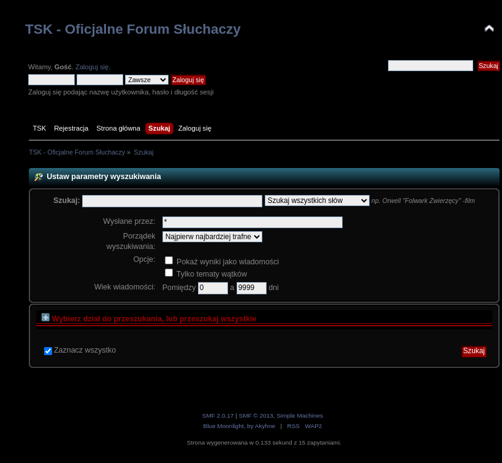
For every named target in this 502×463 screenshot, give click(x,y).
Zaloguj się (91, 67)
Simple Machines (299, 415)
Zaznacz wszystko (85, 350)
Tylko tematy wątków (206, 274)
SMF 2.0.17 (218, 415)
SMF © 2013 (255, 415)
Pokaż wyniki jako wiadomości (222, 262)
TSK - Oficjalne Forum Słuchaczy (133, 29)
